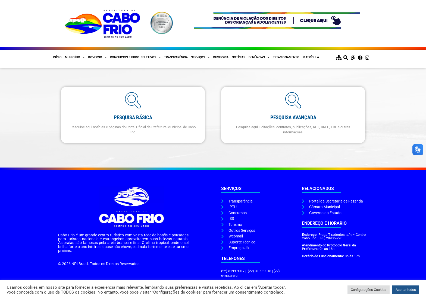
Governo (97, 57)
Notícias (238, 57)
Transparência (176, 57)
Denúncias (259, 57)
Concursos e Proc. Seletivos (135, 57)
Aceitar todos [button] (406, 290)
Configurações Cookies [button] (368, 290)
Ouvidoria (220, 57)
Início (57, 57)
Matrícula (311, 57)
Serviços (200, 57)
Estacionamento (286, 57)
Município (75, 57)
